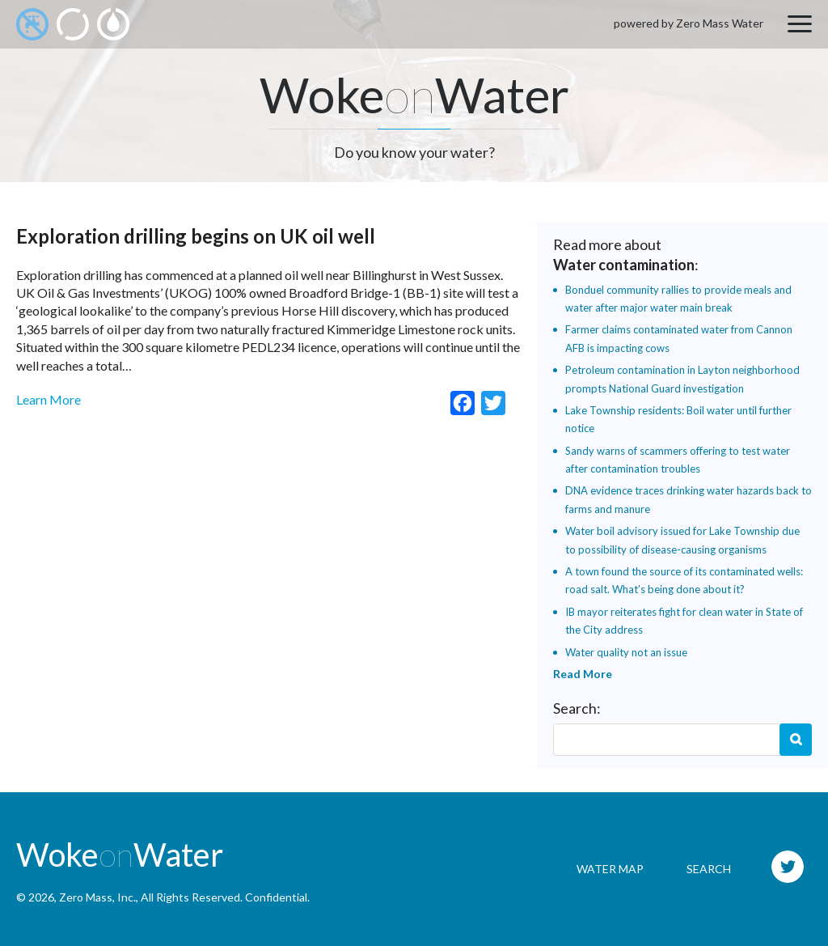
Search (795, 739)
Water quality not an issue (626, 652)
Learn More (48, 399)
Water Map (610, 869)
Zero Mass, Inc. (97, 897)
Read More (582, 674)
